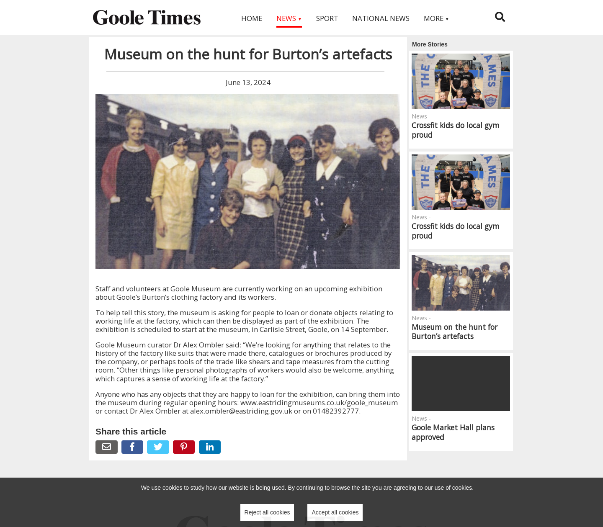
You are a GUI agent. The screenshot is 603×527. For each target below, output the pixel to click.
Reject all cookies (267, 512)
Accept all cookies (335, 512)
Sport (327, 18)
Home (251, 18)
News (289, 18)
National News (381, 18)
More (436, 18)
